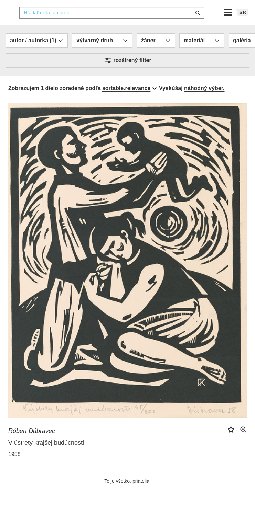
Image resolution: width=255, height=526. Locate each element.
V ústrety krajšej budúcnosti (46, 456)
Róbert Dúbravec (31, 444)
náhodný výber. (204, 102)
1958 (14, 468)
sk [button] (243, 26)
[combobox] (111, 26)
